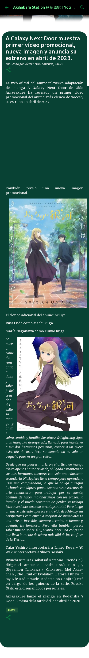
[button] (8, 70)
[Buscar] (82, 7)
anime (12, 610)
